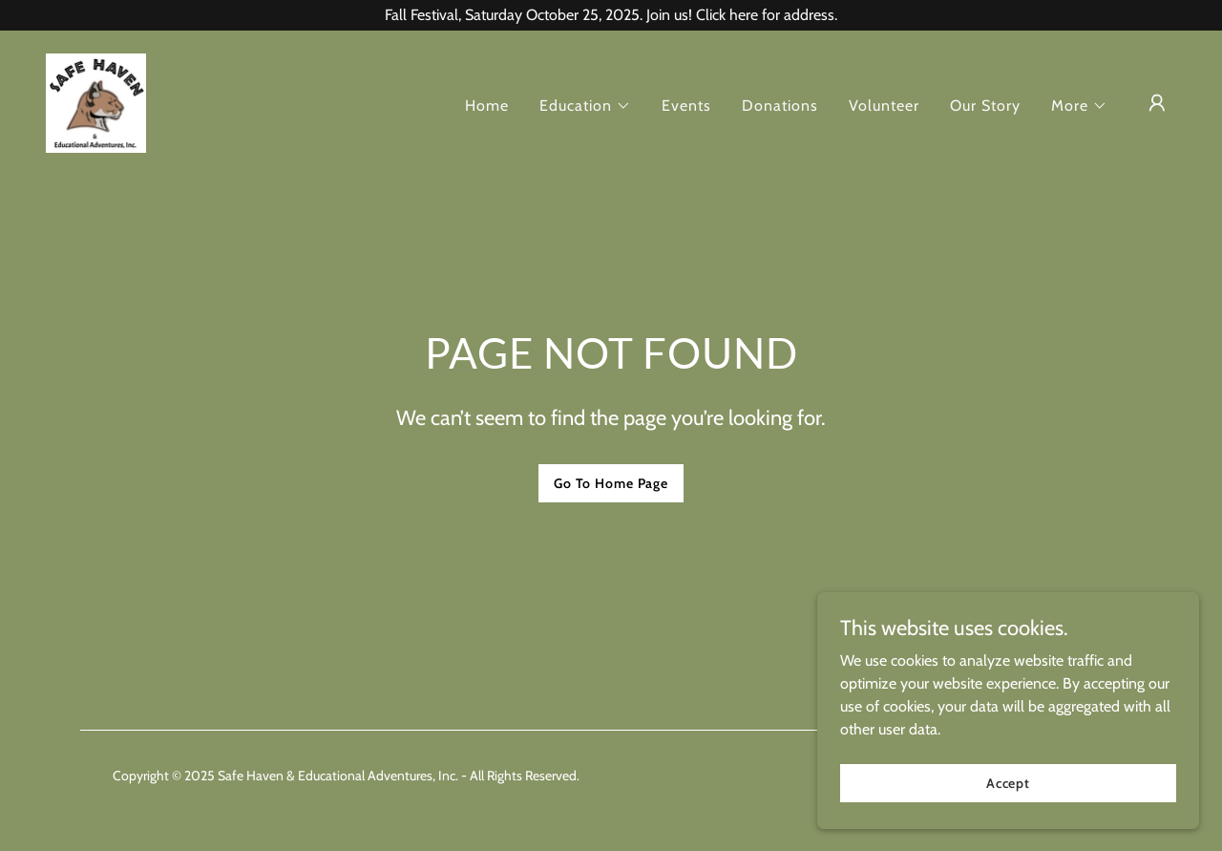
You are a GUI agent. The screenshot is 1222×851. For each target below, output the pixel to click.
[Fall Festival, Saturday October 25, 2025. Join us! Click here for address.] (611, 15)
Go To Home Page (611, 483)
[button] (585, 106)
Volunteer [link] (884, 105)
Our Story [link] (985, 105)
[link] (96, 102)
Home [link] (487, 105)
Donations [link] (780, 105)
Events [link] (686, 105)
